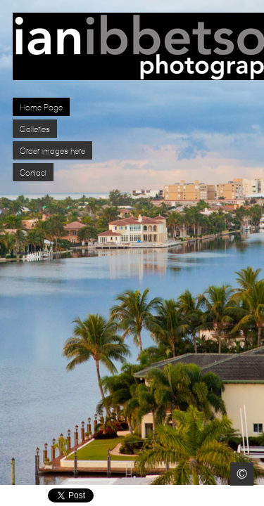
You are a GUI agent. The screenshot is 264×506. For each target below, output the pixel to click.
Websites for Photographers (253, 495)
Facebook (192, 495)
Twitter (213, 495)
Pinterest (233, 495)
